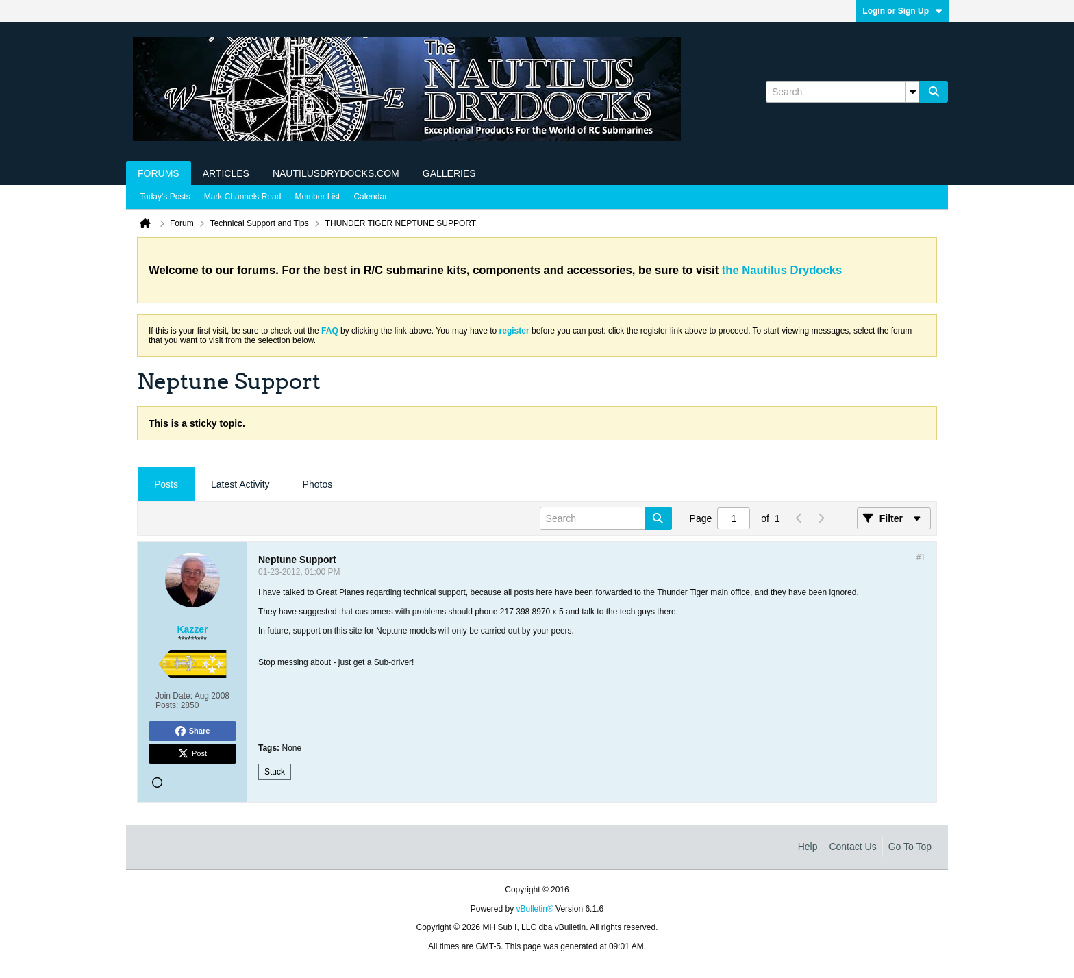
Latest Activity (240, 484)
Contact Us (852, 846)
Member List (317, 196)
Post (192, 754)
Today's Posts (165, 196)
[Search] (842, 92)
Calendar (370, 196)
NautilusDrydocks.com (336, 173)
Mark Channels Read (243, 196)
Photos (318, 484)
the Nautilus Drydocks (782, 270)
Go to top (910, 846)
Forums (158, 173)
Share (192, 731)
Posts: (166, 705)
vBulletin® (534, 909)
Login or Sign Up (902, 11)
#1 (920, 557)
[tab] (166, 484)
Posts (166, 484)
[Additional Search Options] (912, 92)
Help (808, 846)
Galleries (449, 173)
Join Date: (173, 696)
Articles (226, 173)
